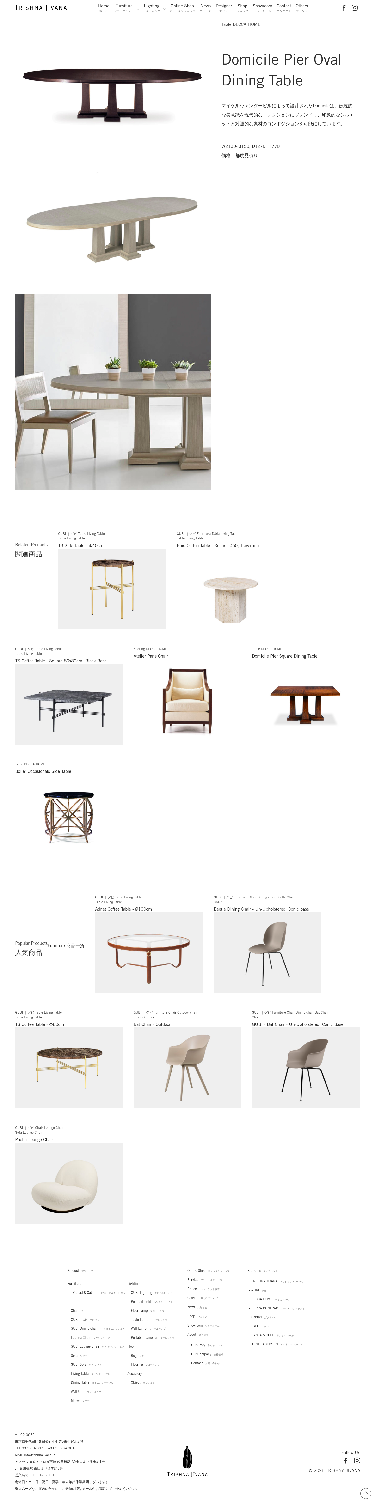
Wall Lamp (148, 1328)
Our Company (207, 1354)
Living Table (90, 1374)
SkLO (260, 1326)
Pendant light (152, 1301)
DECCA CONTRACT (278, 1308)
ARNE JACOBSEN (276, 1344)
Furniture (124, 8)
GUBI (203, 1298)
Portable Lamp (152, 1337)
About (197, 1334)
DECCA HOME (270, 1299)
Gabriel (263, 1317)
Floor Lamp (148, 1311)
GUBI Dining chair (98, 1328)
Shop (242, 8)
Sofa (79, 1356)
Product (82, 1271)
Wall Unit (88, 1392)
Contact (284, 8)
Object (144, 1382)
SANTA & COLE (272, 1335)
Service (204, 1280)
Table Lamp (149, 1319)
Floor (131, 1346)
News (205, 8)
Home (103, 8)
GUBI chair (86, 1319)
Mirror (80, 1400)
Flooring (145, 1364)
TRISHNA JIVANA (277, 1281)
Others (302, 8)
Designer (224, 8)
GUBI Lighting (152, 1293)
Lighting (151, 8)
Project (203, 1289)
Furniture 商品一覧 (66, 945)
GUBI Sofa (86, 1364)
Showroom (262, 8)
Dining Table (92, 1382)
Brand (262, 1271)
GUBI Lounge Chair (97, 1346)
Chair (79, 1311)
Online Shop (182, 8)
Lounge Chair (90, 1337)
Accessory (134, 1374)
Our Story (207, 1345)
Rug (137, 1356)
